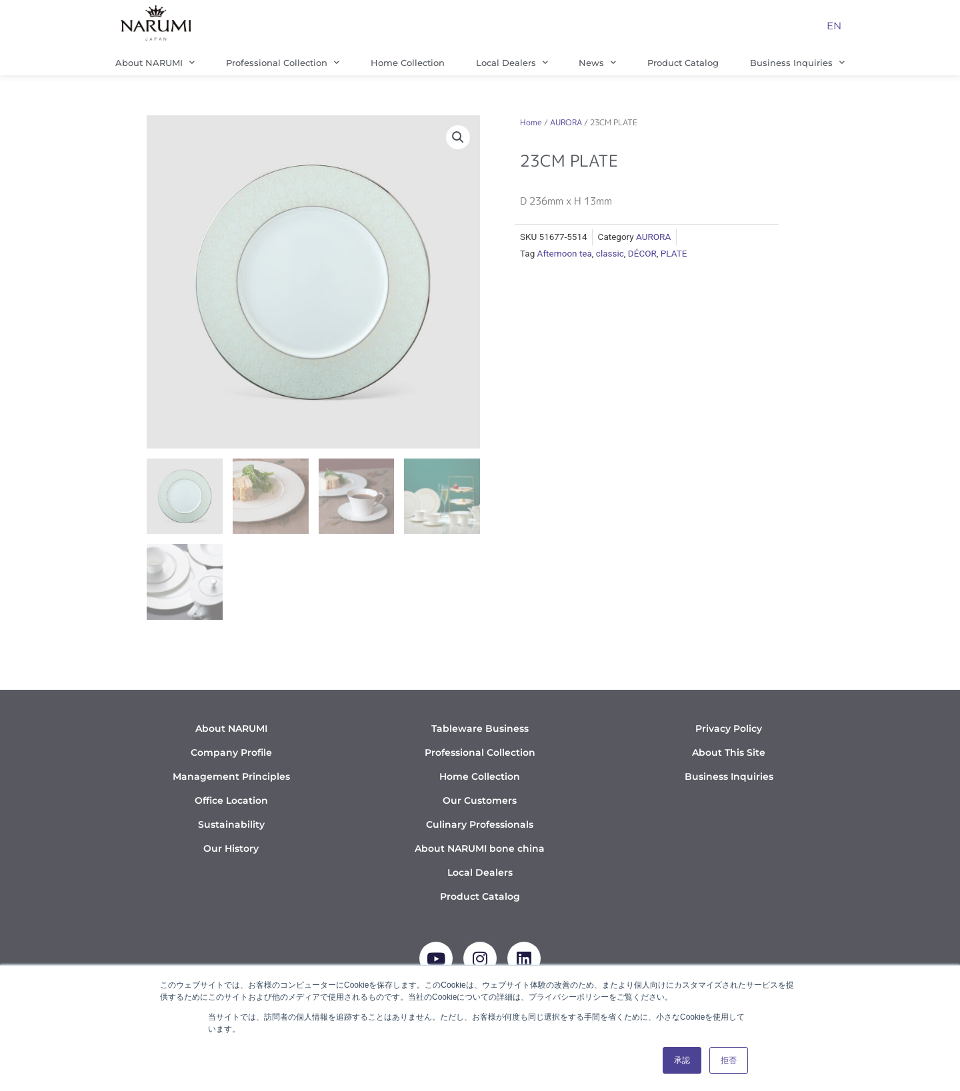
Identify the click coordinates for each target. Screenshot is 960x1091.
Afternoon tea (564, 253)
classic (610, 253)
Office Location (231, 800)
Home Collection (408, 62)
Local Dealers (512, 62)
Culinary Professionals (479, 824)
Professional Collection (282, 62)
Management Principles (231, 776)
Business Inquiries (797, 62)
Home (531, 122)
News (597, 62)
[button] (458, 137)
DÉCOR (642, 253)
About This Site (728, 752)
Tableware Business (480, 728)
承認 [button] (682, 1060)
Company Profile (231, 752)
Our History (231, 848)
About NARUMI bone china (480, 848)
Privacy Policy (728, 728)
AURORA (566, 122)
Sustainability (231, 824)
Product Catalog (683, 62)
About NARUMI (155, 62)
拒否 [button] (729, 1060)
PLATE (674, 253)
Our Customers (480, 800)
